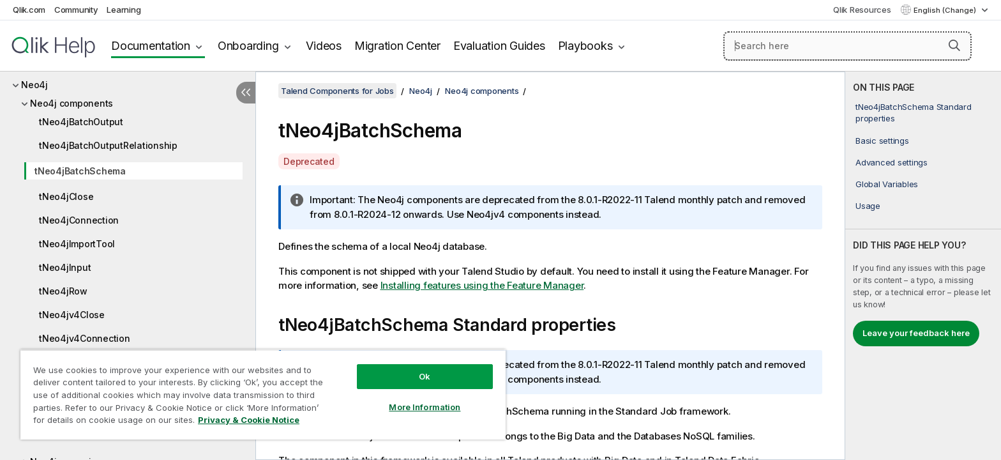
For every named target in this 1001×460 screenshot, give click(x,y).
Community (76, 9)
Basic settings (882, 140)
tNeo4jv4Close (72, 314)
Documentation (150, 45)
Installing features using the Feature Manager (482, 285)
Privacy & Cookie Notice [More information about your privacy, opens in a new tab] (248, 420)
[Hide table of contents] (245, 92)
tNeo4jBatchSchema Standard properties (913, 112)
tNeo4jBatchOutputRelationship (108, 145)
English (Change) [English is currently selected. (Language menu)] (946, 10)
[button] (954, 45)
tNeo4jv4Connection (84, 338)
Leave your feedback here (916, 333)
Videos (324, 45)
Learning (123, 9)
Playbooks (585, 45)
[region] (263, 394)
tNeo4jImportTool (77, 243)
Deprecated (309, 161)
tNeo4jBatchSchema (80, 170)
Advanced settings (891, 162)
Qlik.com (29, 9)
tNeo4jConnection (79, 220)
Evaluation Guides (499, 45)
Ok (424, 376)
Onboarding (248, 45)
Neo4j (34, 84)
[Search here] (847, 46)
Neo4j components (71, 103)
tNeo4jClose (66, 196)
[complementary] (923, 266)
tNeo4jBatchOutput (81, 121)
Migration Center (397, 45)
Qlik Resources (862, 9)
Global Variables (886, 184)
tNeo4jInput (65, 267)
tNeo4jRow (63, 291)
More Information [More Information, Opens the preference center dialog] (424, 407)
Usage (867, 206)
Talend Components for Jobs (337, 91)
